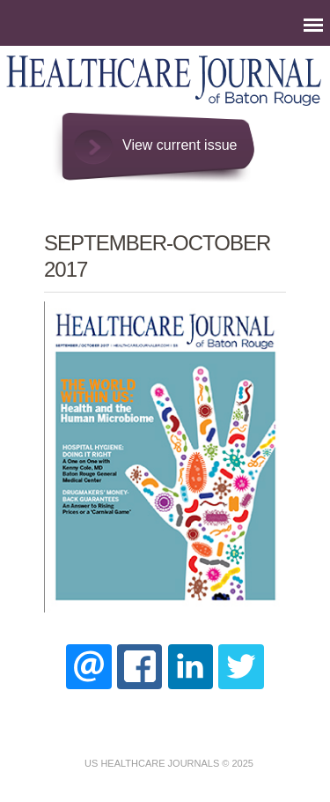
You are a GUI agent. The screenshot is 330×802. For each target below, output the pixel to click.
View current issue (179, 144)
